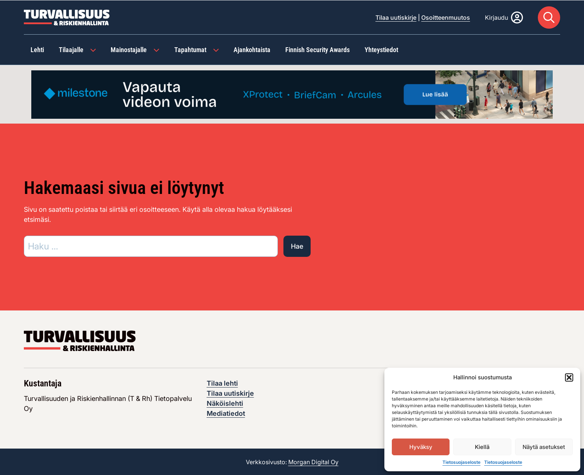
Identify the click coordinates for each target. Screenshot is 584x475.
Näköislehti (225, 403)
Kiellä (482, 446)
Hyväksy (420, 446)
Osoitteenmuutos (445, 17)
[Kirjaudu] (504, 17)
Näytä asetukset (544, 446)
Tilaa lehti (222, 383)
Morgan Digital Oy (313, 461)
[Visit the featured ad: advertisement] (292, 93)
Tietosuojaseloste (461, 462)
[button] (569, 377)
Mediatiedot (226, 413)
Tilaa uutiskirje (395, 17)
